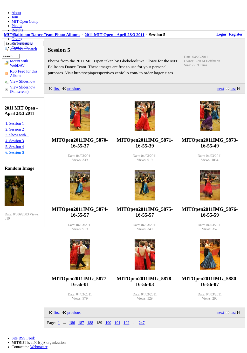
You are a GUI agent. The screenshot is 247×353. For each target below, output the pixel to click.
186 (72, 323)
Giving (17, 39)
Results (17, 30)
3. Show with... (17, 135)
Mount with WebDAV (19, 63)
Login (221, 34)
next (220, 89)
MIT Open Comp (25, 21)
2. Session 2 (14, 129)
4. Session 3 (14, 141)
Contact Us (20, 47)
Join (15, 17)
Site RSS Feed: (24, 338)
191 (117, 323)
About (16, 13)
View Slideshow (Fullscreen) (22, 89)
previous (74, 89)
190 (108, 323)
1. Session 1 (14, 123)
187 (81, 323)
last (233, 89)
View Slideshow (22, 81)
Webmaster (39, 347)
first (57, 89)
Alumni (17, 34)
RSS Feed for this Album (23, 73)
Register (236, 34)
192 (126, 323)
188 (90, 323)
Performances (22, 43)
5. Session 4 (14, 147)
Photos (17, 26)
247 (141, 323)
